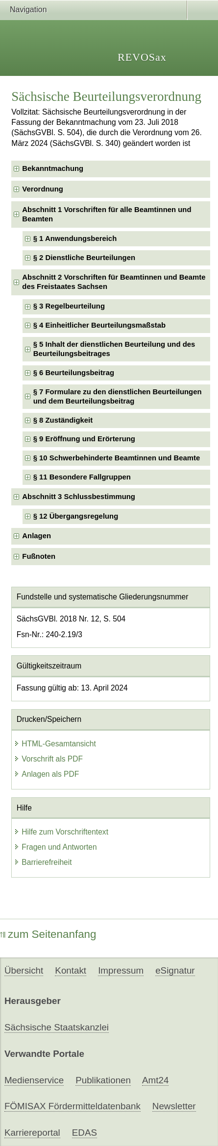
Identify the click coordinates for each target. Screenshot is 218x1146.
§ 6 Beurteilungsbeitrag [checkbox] (73, 373)
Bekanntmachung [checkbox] (52, 168)
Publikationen (103, 1080)
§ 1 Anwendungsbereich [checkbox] (75, 238)
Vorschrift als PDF (48, 759)
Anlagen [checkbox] (36, 536)
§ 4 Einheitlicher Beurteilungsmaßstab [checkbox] (99, 325)
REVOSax (142, 57)
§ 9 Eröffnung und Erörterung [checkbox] (84, 439)
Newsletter (174, 1106)
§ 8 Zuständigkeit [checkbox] (63, 420)
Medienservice (34, 1080)
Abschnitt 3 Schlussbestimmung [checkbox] (78, 497)
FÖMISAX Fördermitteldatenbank (72, 1106)
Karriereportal (32, 1132)
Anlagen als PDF (46, 774)
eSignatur (174, 970)
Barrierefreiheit (43, 862)
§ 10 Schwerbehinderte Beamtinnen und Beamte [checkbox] (116, 458)
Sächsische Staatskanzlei (56, 1027)
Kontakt (70, 970)
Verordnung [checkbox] (42, 189)
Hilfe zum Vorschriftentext (61, 832)
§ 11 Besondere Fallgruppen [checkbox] (82, 477)
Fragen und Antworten (55, 847)
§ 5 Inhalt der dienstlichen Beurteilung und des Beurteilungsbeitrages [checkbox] (114, 349)
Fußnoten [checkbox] (38, 556)
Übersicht (23, 970)
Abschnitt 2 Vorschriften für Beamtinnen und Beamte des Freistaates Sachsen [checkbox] (113, 281)
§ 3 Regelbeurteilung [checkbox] (69, 306)
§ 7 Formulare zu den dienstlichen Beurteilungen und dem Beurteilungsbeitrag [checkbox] (117, 396)
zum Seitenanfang (48, 934)
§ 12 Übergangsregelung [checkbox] (76, 516)
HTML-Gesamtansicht (55, 744)
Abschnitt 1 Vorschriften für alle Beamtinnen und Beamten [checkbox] (106, 214)
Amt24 (155, 1080)
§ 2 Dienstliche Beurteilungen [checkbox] (84, 258)
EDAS (84, 1132)
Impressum (121, 970)
